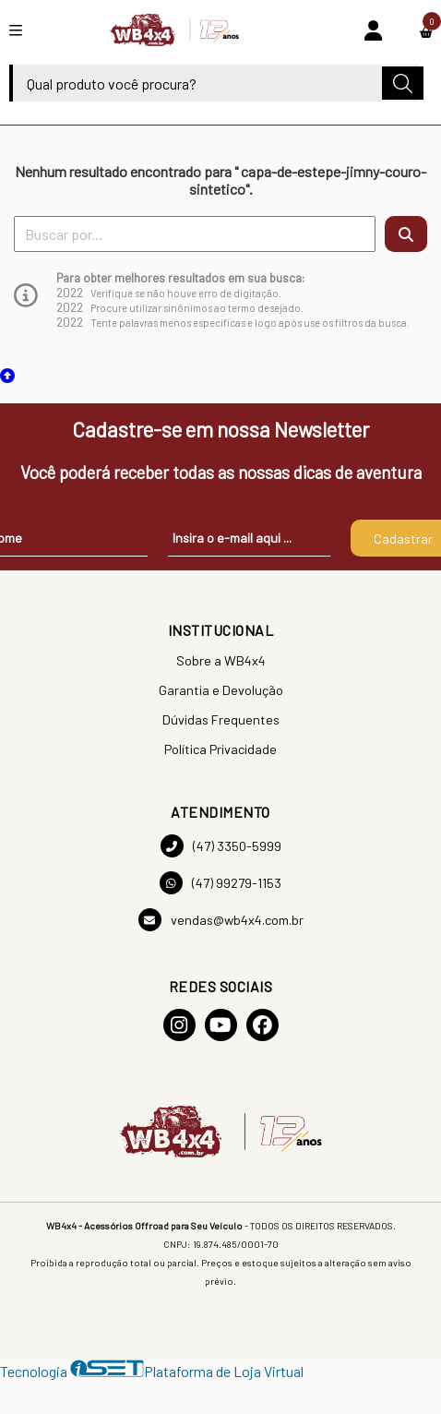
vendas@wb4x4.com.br (221, 919)
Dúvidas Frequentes (221, 719)
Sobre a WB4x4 (221, 660)
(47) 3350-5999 (221, 845)
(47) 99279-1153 (220, 882)
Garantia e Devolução (221, 690)
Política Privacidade (220, 749)
